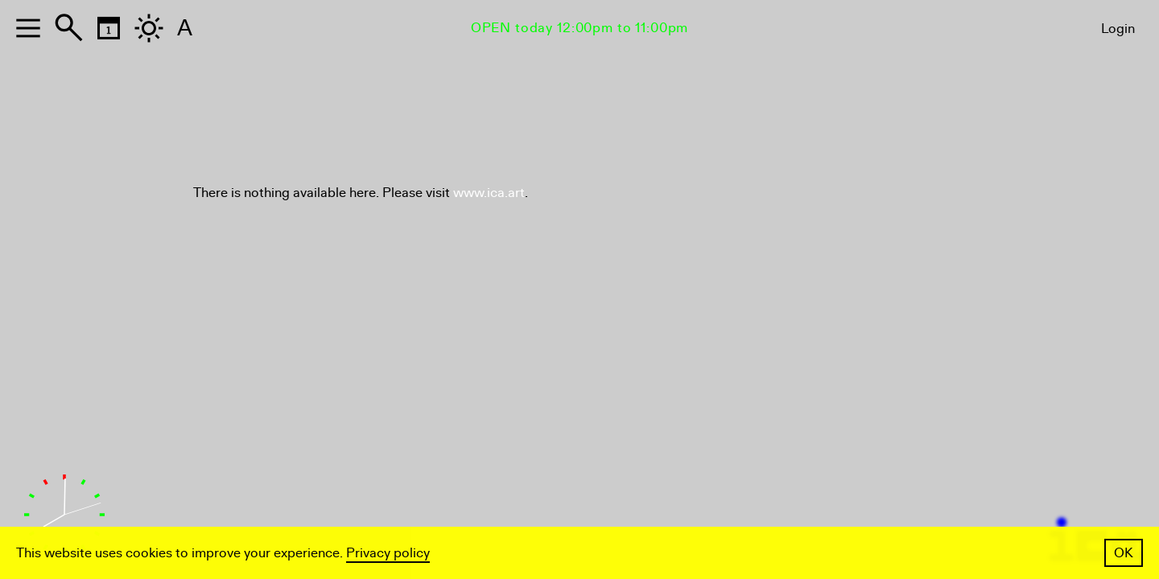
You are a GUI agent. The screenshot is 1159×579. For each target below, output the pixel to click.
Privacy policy (388, 552)
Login (1118, 28)
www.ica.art (489, 192)
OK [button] (1123, 552)
